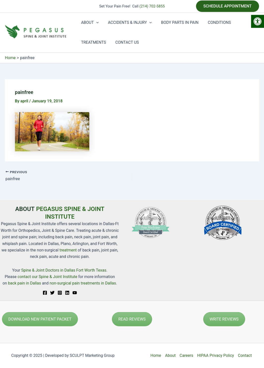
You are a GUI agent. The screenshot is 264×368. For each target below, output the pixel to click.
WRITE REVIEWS (224, 319)
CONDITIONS (214, 22)
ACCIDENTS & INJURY (128, 23)
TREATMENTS (92, 42)
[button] (257, 21)
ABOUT (89, 23)
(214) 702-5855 (152, 6)
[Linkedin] (67, 292)
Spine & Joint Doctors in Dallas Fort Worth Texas (63, 270)
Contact (245, 355)
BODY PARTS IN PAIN (176, 22)
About (170, 355)
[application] (95, 23)
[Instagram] (60, 292)
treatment (68, 250)
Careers (186, 355)
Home (155, 355)
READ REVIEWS (132, 319)
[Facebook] (45, 292)
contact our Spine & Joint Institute (47, 276)
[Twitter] (52, 292)
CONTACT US (125, 42)
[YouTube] (74, 292)
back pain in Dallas (25, 283)
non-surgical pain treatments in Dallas (83, 283)
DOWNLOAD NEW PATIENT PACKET (39, 319)
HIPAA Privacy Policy (215, 355)
